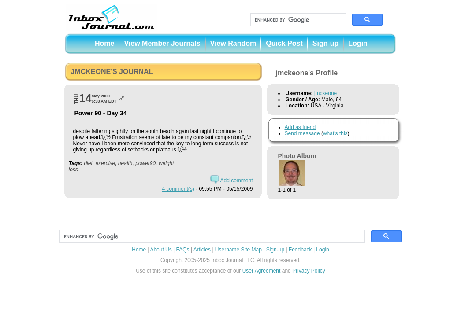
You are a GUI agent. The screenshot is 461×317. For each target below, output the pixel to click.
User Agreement (261, 271)
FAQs (183, 250)
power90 (145, 163)
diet (88, 163)
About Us (160, 250)
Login (358, 43)
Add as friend (300, 127)
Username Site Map (238, 250)
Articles (202, 250)
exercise (105, 163)
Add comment (236, 180)
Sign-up (325, 43)
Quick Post (284, 43)
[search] (297, 20)
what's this (335, 133)
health (125, 163)
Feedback (300, 250)
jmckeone (325, 93)
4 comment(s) (178, 189)
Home (104, 43)
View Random (233, 43)
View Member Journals (162, 43)
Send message (302, 133)
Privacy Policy (308, 271)
